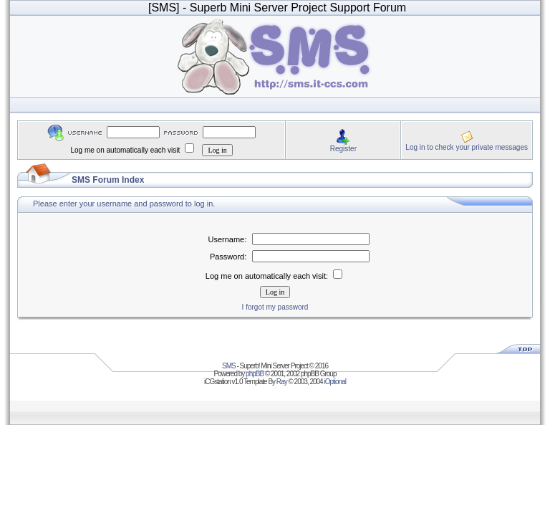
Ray (281, 382)
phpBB (255, 374)
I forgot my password (275, 307)
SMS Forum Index (108, 180)
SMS (229, 366)
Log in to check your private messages (466, 147)
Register (343, 149)
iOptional (334, 382)
